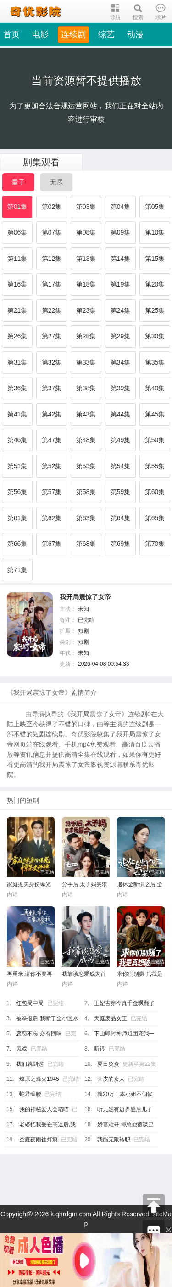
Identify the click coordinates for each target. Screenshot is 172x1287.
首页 (11, 34)
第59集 (121, 491)
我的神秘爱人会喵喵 (44, 1109)
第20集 (155, 284)
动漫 (135, 34)
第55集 (155, 466)
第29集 (121, 336)
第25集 (155, 310)
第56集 (17, 491)
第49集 (121, 440)
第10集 (155, 232)
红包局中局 (30, 1003)
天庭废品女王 (110, 1018)
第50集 (155, 440)
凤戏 (21, 1048)
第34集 (121, 362)
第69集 (121, 543)
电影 (40, 34)
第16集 (17, 284)
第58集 (86, 491)
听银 (99, 1048)
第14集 (121, 258)
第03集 (86, 206)
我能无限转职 (113, 1139)
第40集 (155, 388)
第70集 (155, 543)
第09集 (121, 232)
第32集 (52, 362)
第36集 (17, 388)
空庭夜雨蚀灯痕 (38, 1139)
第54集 (121, 466)
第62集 (52, 518)
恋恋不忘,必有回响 (38, 1033)
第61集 (17, 518)
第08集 (86, 232)
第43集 (86, 414)
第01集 (17, 206)
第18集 (86, 284)
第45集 (155, 414)
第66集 (17, 543)
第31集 (17, 362)
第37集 (52, 388)
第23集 (86, 310)
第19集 (121, 284)
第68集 (86, 543)
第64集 (121, 518)
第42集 (52, 414)
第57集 (52, 491)
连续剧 (73, 34)
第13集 (86, 258)
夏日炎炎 (108, 1064)
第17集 (52, 284)
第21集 (17, 310)
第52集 (52, 466)
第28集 (86, 336)
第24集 (121, 310)
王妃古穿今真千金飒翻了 (124, 1003)
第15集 (155, 258)
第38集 (86, 388)
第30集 (155, 336)
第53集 (86, 466)
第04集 (121, 206)
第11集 (17, 258)
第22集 (52, 310)
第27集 (52, 336)
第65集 (155, 518)
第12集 (52, 258)
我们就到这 (30, 1064)
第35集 (155, 362)
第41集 (17, 414)
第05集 (155, 206)
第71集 (17, 569)
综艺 (106, 34)
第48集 (86, 440)
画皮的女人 (111, 1079)
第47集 (52, 440)
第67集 (52, 543)
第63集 (86, 518)
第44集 (121, 414)
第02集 (52, 206)
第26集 (17, 336)
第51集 (17, 466)
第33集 (86, 362)
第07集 (52, 232)
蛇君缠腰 (30, 1094)
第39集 (121, 388)
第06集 (17, 232)
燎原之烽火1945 (39, 1079)
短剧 (83, 631)
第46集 (17, 440)
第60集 (155, 491)
